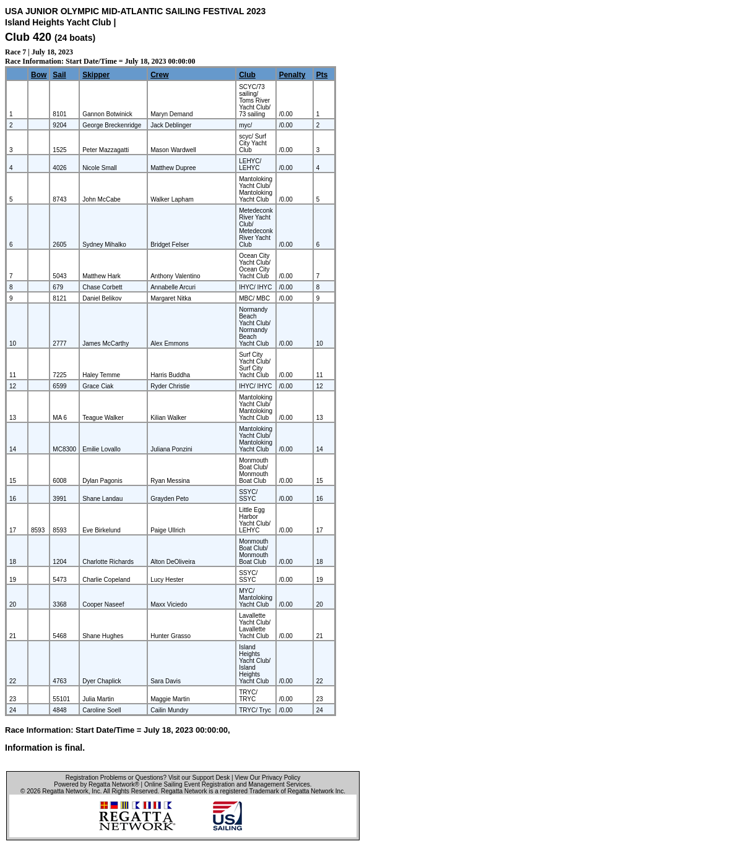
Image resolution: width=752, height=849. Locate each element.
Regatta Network (65, 791)
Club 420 (28, 37)
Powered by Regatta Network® (96, 784)
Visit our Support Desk (199, 777)
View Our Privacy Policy (267, 777)
